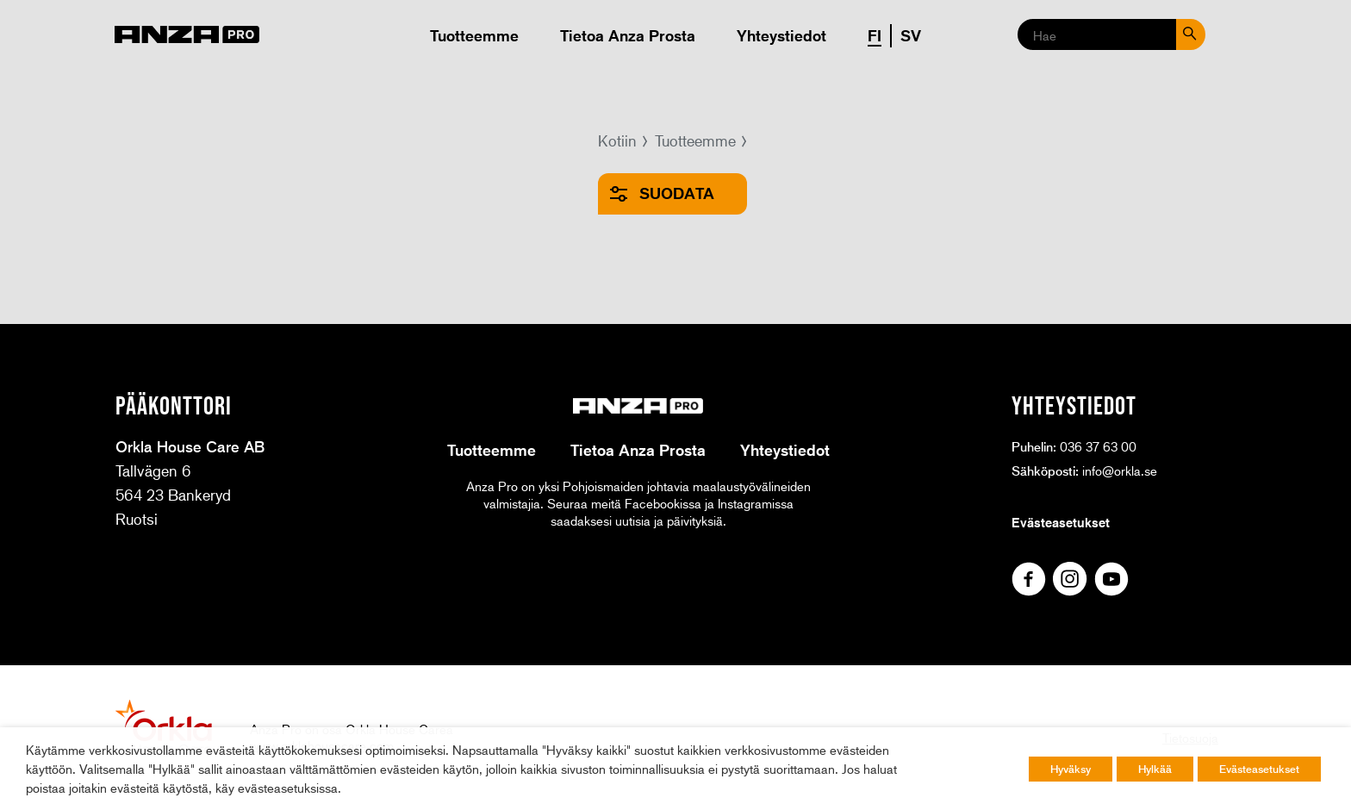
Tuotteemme (474, 35)
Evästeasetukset (1061, 522)
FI (874, 35)
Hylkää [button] (1155, 769)
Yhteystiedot (781, 35)
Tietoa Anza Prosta (627, 35)
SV (910, 35)
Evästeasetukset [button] (1259, 769)
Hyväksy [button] (1070, 769)
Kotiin (617, 140)
